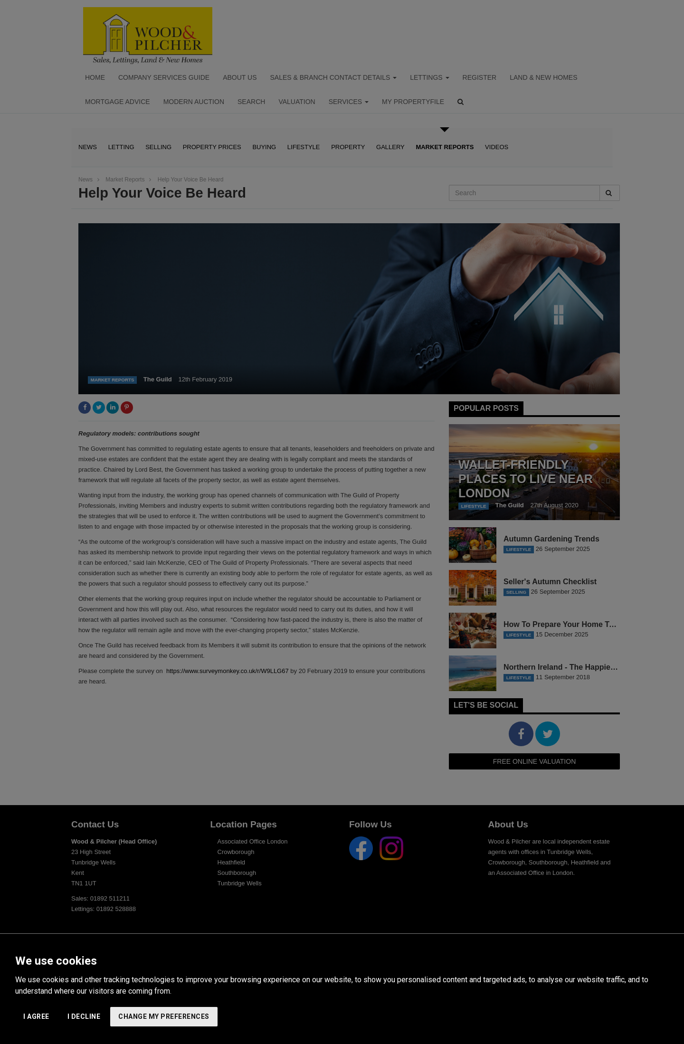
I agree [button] (36, 1016)
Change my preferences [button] (163, 1016)
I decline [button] (84, 1016)
